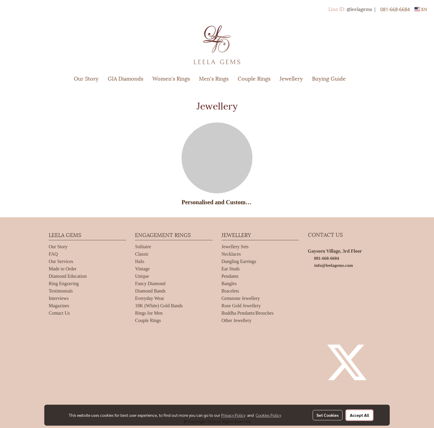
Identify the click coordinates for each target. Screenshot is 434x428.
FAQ (53, 254)
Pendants (230, 276)
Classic (142, 254)
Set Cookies (327, 415)
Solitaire (143, 246)
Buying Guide (329, 78)
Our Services (61, 261)
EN (421, 9)
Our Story (86, 78)
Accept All (359, 415)
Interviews (59, 298)
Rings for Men (148, 313)
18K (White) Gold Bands (158, 305)
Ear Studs (230, 268)
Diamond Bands (150, 290)
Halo (139, 261)
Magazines (59, 305)
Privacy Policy (233, 415)
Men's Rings (214, 78)
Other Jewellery (236, 320)
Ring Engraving (64, 283)
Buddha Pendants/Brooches (247, 313)
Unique (142, 276)
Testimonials (61, 290)
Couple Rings (254, 78)
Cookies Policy (268, 415)
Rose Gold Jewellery (241, 305)
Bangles (229, 283)
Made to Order (62, 268)
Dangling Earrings (238, 261)
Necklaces (231, 254)
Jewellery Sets (235, 246)
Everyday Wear (149, 298)
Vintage (142, 268)
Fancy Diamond (150, 283)
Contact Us (59, 313)
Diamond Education (68, 276)
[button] (359, 78)
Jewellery (291, 78)
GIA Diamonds (125, 78)
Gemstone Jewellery (240, 298)
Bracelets (230, 290)
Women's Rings (171, 78)
